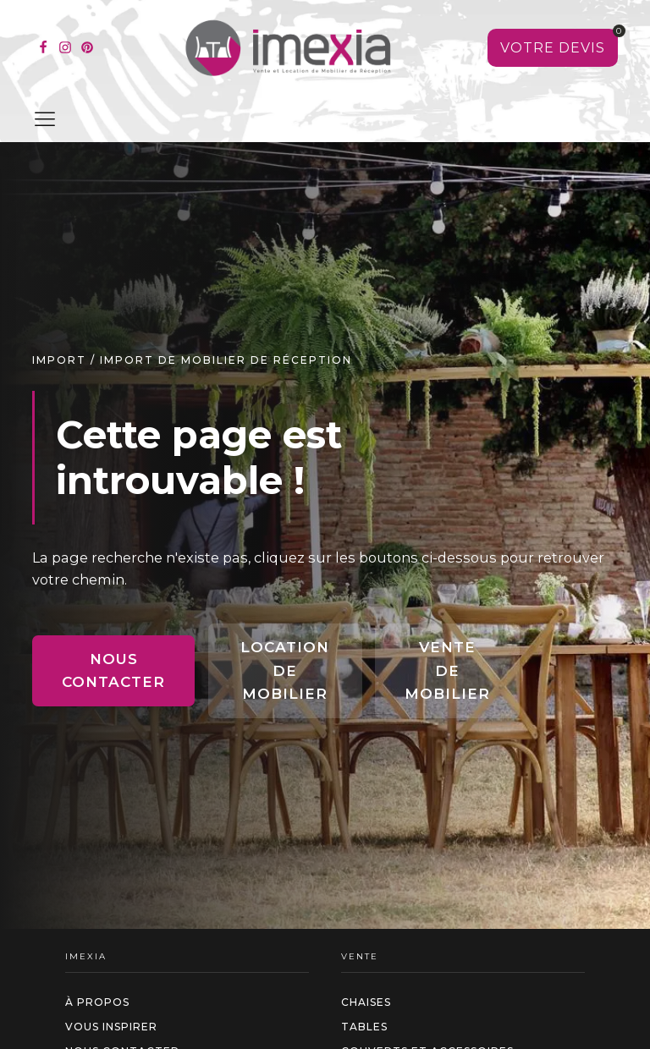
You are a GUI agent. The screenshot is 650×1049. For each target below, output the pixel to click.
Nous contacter (113, 670)
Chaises (366, 1002)
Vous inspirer (111, 1026)
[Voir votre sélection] (553, 48)
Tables (364, 1026)
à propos (97, 1002)
